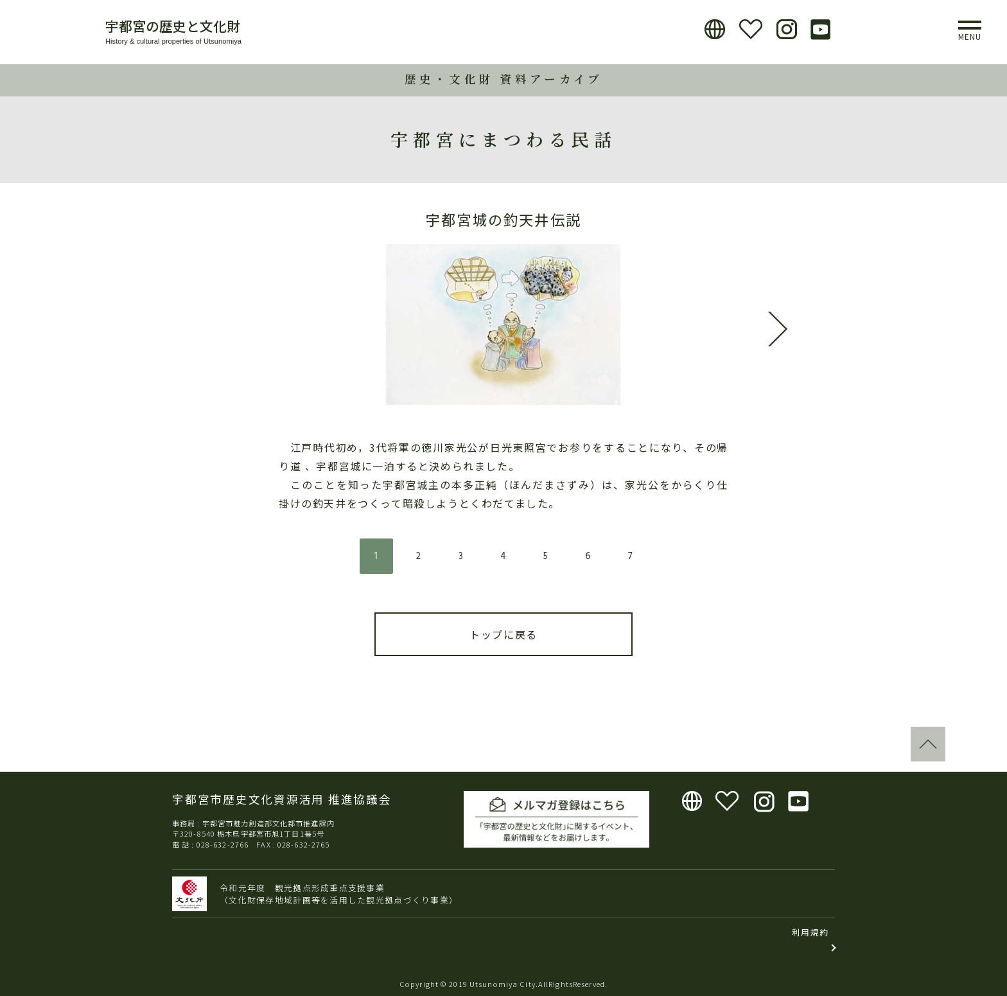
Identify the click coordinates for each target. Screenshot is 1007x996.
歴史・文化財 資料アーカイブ (504, 79)
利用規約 (810, 932)
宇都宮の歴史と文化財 (172, 25)
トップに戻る (503, 634)
